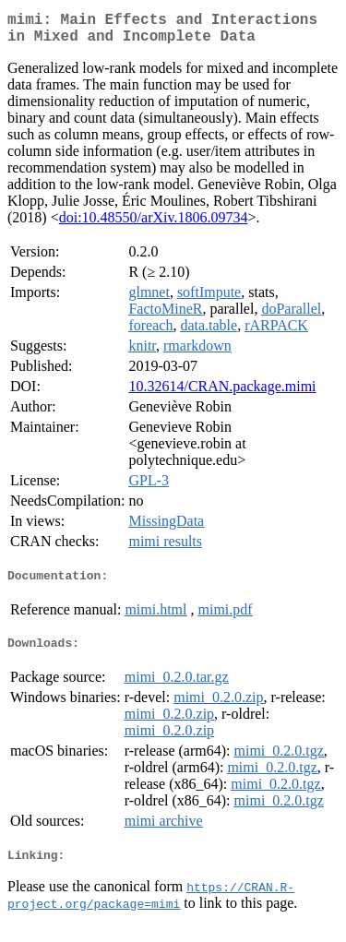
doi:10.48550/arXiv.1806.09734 (153, 225)
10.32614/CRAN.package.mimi (222, 393)
